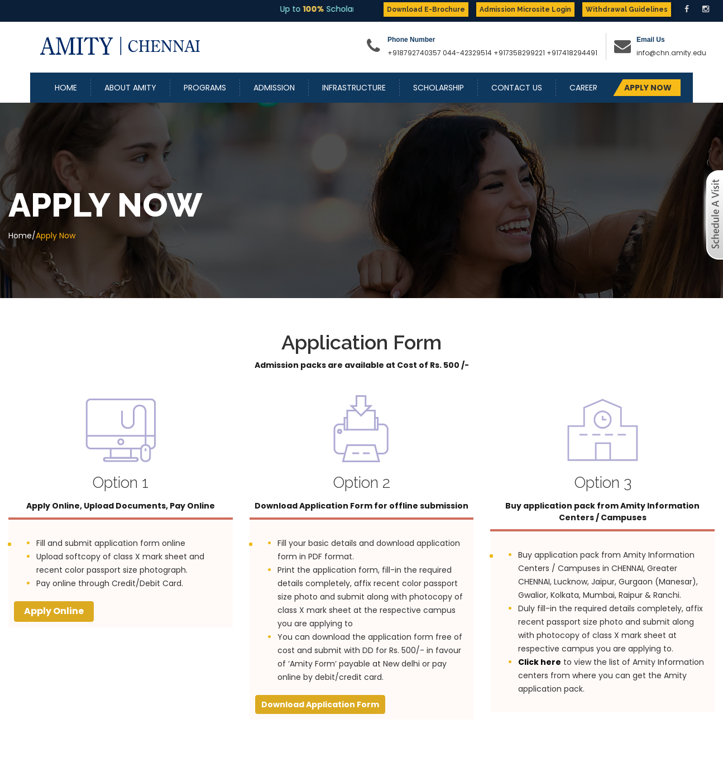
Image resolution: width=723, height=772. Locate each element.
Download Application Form (320, 704)
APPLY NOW (648, 87)
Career (583, 87)
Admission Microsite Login (525, 9)
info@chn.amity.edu (671, 52)
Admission (274, 87)
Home (66, 87)
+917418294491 (572, 52)
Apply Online (54, 611)
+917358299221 (519, 52)
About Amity (130, 87)
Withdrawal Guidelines (627, 9)
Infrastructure (354, 87)
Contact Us (516, 87)
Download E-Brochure (426, 9)
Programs (205, 87)
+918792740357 (414, 52)
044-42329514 (467, 52)
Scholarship (438, 87)
